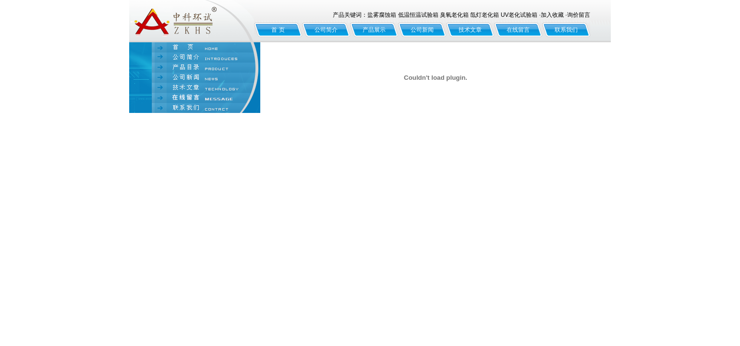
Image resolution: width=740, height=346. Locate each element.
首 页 (277, 29)
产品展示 (374, 29)
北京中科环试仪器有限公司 (191, 21)
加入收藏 (552, 15)
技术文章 (470, 29)
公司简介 (326, 29)
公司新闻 (422, 29)
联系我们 (566, 29)
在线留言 (518, 29)
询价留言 (578, 15)
